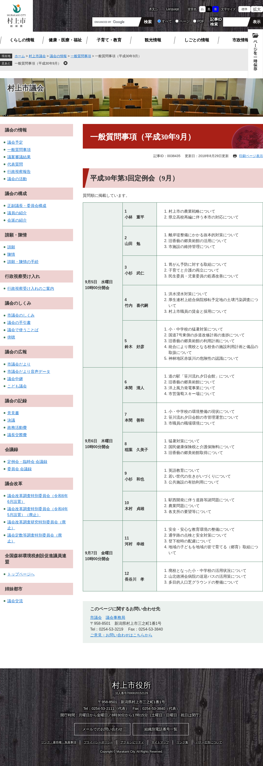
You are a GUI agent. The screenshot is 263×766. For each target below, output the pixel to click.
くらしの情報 (21, 40)
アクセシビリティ (132, 742)
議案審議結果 (19, 157)
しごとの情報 (196, 40)
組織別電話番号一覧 (160, 729)
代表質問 (15, 164)
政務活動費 (17, 428)
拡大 (257, 9)
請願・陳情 (16, 235)
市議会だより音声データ (28, 371)
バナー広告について (209, 742)
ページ (184, 21)
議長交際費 (17, 435)
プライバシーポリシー (98, 742)
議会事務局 (115, 617)
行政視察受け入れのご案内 (30, 288)
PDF (200, 21)
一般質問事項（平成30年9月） (38, 63)
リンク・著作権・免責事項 (58, 742)
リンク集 (182, 742)
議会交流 (15, 601)
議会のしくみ (18, 303)
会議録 (11, 449)
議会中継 (15, 379)
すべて (167, 21)
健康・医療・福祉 (65, 40)
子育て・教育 (109, 40)
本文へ (153, 9)
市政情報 (240, 40)
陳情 (11, 254)
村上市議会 (37, 56)
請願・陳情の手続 (22, 262)
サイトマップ (160, 742)
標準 (244, 9)
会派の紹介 (17, 220)
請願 (11, 247)
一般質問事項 (81, 56)
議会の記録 (16, 400)
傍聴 (11, 337)
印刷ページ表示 (251, 156)
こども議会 (17, 386)
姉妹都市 (13, 588)
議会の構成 (16, 193)
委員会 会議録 (19, 469)
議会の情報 (58, 56)
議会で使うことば (22, 330)
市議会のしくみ (21, 315)
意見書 (13, 413)
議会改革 (13, 483)
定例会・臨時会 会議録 (27, 462)
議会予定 (15, 142)
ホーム (20, 56)
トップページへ (21, 574)
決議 (11, 420)
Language (172, 9)
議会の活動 (17, 179)
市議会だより (19, 364)
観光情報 (153, 40)
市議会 (96, 617)
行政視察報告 (19, 172)
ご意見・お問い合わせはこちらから (121, 635)
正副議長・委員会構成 (26, 206)
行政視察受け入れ (22, 276)
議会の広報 (16, 352)
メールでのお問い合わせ (102, 729)
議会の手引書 (19, 323)
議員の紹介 (17, 213)
